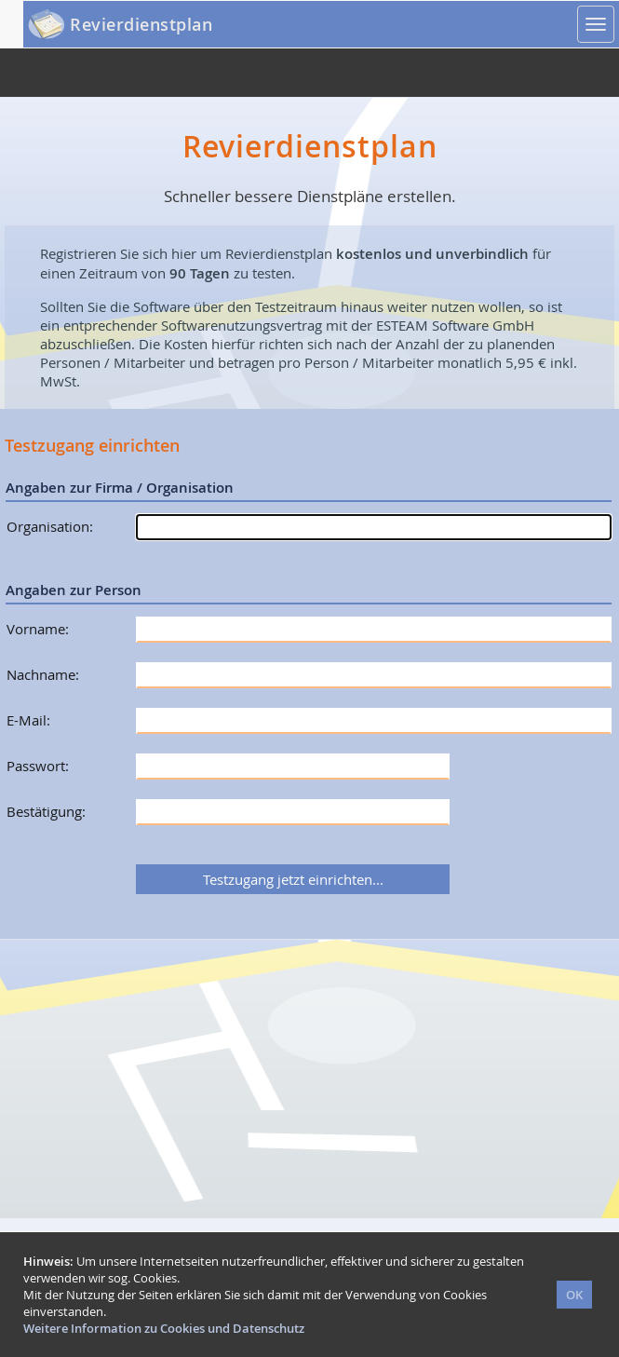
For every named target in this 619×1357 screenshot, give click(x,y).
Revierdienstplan (141, 24)
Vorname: (38, 628)
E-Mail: (28, 720)
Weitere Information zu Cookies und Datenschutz (163, 1328)
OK (574, 1294)
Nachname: (43, 674)
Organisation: (50, 526)
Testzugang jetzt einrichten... (293, 879)
